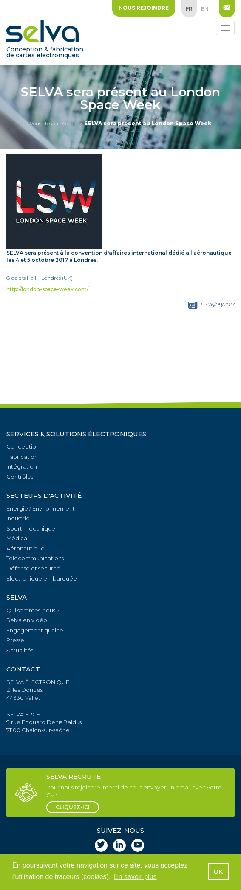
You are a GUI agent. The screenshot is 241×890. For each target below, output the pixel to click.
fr (189, 9)
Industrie (18, 518)
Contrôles (19, 476)
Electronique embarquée (41, 578)
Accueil (70, 123)
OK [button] (218, 871)
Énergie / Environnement (40, 508)
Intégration (21, 466)
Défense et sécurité (33, 568)
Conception (23, 446)
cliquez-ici (73, 807)
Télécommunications (35, 558)
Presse (15, 640)
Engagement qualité (34, 630)
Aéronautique (25, 548)
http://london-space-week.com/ (47, 289)
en (204, 9)
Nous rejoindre (144, 8)
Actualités (19, 650)
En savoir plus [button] (135, 876)
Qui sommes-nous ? (33, 610)
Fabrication (22, 456)
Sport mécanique (30, 528)
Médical (17, 538)
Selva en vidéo (26, 620)
